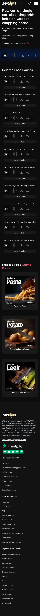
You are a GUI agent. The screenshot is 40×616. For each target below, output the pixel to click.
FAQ (3, 511)
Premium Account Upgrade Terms (14, 468)
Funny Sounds (7, 559)
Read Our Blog (7, 538)
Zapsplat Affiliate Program (11, 542)
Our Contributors (8, 529)
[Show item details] (35, 55)
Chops (4, 30)
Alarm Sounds (7, 590)
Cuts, (13, 28)
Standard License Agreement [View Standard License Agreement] (13, 43)
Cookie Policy (7, 485)
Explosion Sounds (8, 572)
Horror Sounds (7, 585)
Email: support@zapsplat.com (14, 440)
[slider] (14, 55)
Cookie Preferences (9, 490)
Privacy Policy (7, 481)
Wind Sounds (6, 603)
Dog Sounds (6, 581)
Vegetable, (6, 28)
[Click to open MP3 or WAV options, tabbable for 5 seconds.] (22, 55)
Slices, (24, 28)
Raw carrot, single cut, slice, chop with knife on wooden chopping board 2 (18, 16)
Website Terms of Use (9, 477)
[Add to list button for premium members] (29, 55)
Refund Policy (7, 472)
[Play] (4, 55)
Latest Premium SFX (9, 524)
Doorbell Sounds (8, 567)
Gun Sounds (6, 563)
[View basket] (29, 3)
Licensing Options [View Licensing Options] (20, 87)
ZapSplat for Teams (9, 520)
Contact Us (6, 506)
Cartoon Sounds (8, 599)
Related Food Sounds (17, 70)
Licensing (5, 463)
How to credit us (8, 515)
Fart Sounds (6, 576)
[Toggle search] (21, 3)
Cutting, (18, 28)
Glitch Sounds (7, 594)
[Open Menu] (36, 3)
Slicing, (30, 28)
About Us (5, 502)
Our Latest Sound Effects (11, 554)
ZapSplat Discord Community (12, 533)
